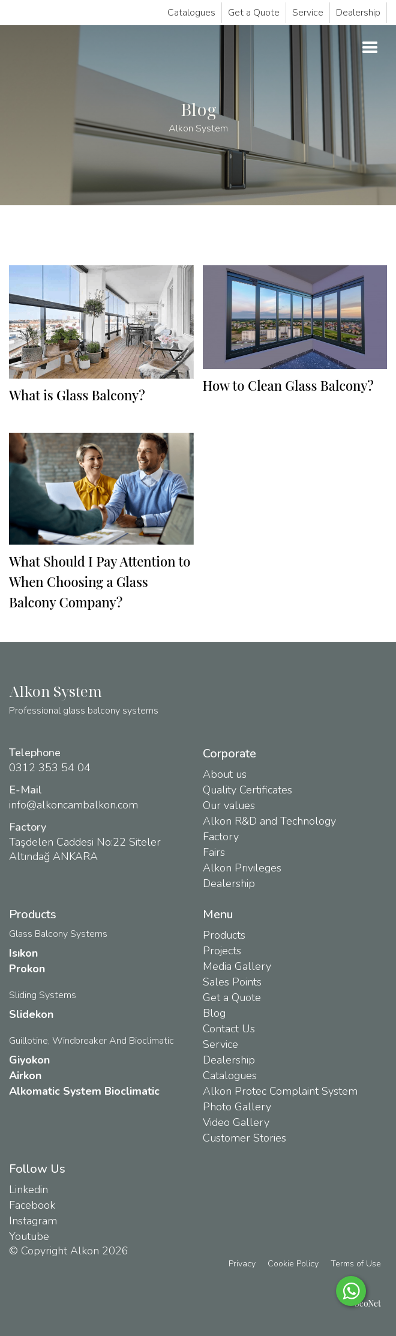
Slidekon (31, 1014)
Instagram (33, 1221)
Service (307, 12)
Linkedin (28, 1189)
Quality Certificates (247, 790)
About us (225, 774)
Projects (222, 950)
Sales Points (232, 982)
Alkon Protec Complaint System (280, 1091)
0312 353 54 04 (50, 767)
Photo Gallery (237, 1107)
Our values (229, 805)
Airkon (25, 1075)
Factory (221, 836)
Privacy (242, 1263)
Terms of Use (356, 1263)
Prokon (27, 968)
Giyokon (29, 1060)
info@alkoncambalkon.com (73, 805)
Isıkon (23, 953)
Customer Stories (244, 1138)
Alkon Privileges (242, 868)
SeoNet (368, 1303)
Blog (214, 1013)
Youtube (29, 1236)
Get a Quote (254, 12)
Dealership (358, 12)
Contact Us (229, 1029)
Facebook (32, 1205)
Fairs (214, 852)
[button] (370, 48)
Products (224, 935)
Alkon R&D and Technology (269, 821)
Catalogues (191, 12)
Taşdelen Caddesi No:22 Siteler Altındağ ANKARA (85, 849)
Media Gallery (237, 966)
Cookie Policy (293, 1263)
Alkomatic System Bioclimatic (84, 1091)
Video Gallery (236, 1122)
